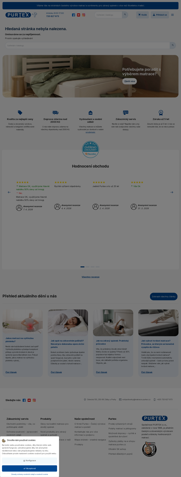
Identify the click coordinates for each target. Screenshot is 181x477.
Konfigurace (29, 460)
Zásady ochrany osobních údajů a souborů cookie (29, 474)
